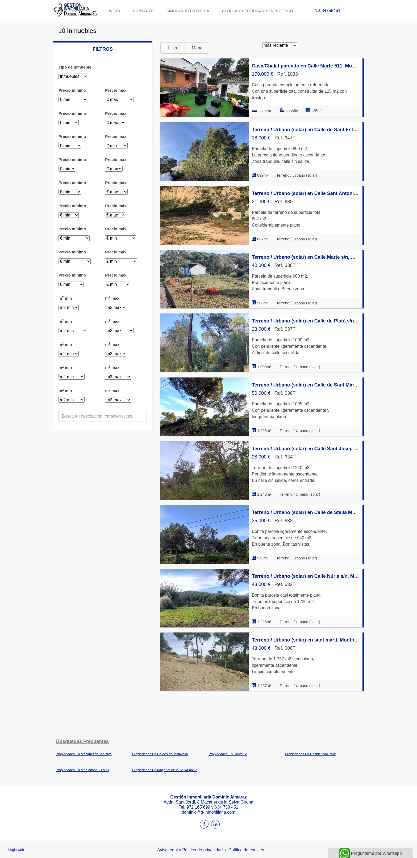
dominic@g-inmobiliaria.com (208, 812)
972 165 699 (198, 807)
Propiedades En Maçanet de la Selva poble (164, 770)
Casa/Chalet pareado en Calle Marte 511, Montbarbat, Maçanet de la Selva (305, 66)
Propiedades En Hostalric (227, 754)
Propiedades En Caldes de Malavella (160, 754)
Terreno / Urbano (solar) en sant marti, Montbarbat (305, 640)
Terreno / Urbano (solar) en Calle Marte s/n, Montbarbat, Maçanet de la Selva (305, 257)
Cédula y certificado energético (257, 11)
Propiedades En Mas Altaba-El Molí (82, 770)
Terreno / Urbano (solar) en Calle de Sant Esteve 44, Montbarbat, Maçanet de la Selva (305, 129)
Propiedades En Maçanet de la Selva (84, 754)
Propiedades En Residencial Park (310, 754)
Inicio (114, 11)
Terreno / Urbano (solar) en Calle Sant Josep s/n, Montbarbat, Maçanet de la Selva (305, 448)
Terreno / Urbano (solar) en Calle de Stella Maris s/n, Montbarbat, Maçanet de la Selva (305, 512)
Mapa (197, 48)
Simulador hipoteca (187, 11)
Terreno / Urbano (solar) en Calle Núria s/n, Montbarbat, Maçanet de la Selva (305, 576)
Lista (172, 48)
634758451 (327, 3)
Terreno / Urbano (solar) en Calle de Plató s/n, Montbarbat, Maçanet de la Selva (305, 321)
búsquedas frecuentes (82, 741)
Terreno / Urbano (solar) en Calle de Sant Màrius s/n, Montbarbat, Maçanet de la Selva (305, 385)
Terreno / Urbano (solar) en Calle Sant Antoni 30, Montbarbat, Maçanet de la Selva (305, 193)
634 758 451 (226, 807)
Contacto (143, 11)
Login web (16, 850)
